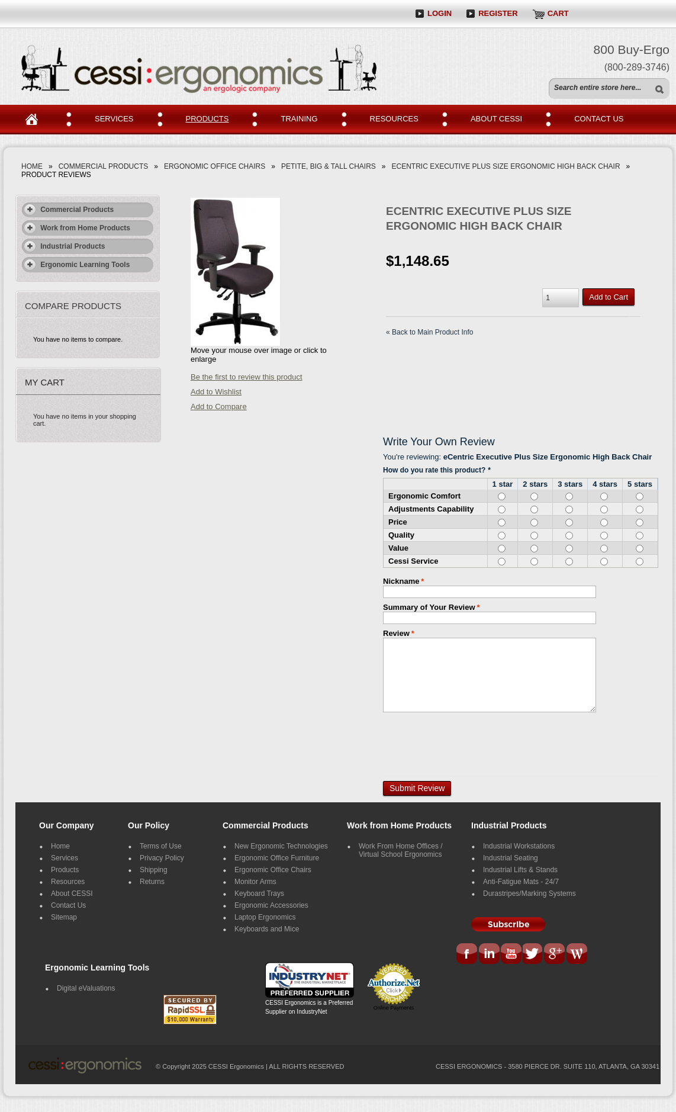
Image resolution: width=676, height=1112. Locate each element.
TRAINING (299, 118)
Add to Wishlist (216, 391)
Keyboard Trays (259, 893)
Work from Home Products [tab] (76, 227)
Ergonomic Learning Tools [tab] (76, 264)
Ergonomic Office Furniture (276, 858)
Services (64, 858)
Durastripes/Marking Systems (529, 893)
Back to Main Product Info (429, 332)
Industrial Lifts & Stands (520, 870)
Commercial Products (104, 166)
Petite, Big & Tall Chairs (328, 166)
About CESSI (72, 893)
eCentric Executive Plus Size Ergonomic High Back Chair (506, 166)
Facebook (467, 954)
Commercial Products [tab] (68, 209)
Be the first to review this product (246, 376)
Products (65, 870)
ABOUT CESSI (496, 118)
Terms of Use (161, 846)
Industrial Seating (510, 858)
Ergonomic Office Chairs (214, 166)
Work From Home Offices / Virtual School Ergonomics (401, 850)
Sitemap (64, 917)
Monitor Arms (255, 882)
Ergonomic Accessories (271, 905)
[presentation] (473, 740)
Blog (576, 954)
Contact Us (68, 905)
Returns (152, 882)
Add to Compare (219, 406)
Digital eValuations (86, 988)
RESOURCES (394, 118)
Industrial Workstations (519, 846)
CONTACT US (598, 118)
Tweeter (534, 954)
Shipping (154, 870)
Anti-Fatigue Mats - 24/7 (521, 882)
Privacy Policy (162, 858)
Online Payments (394, 1008)
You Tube (511, 954)
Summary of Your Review (429, 607)
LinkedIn (489, 954)
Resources (68, 882)
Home (36, 119)
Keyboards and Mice (266, 929)
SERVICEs (114, 118)
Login (439, 13)
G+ (554, 954)
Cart (558, 13)
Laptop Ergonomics (264, 917)
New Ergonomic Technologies (281, 846)
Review (396, 633)
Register (497, 13)
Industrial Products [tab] (64, 246)
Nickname (401, 581)
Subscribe (508, 924)
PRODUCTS (207, 118)
